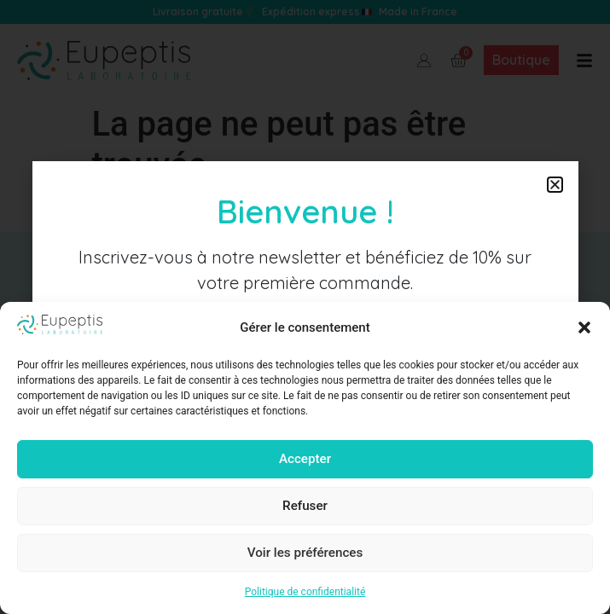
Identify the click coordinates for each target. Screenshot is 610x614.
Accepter (304, 459)
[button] (584, 327)
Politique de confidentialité (305, 592)
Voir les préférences (305, 553)
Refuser (304, 506)
